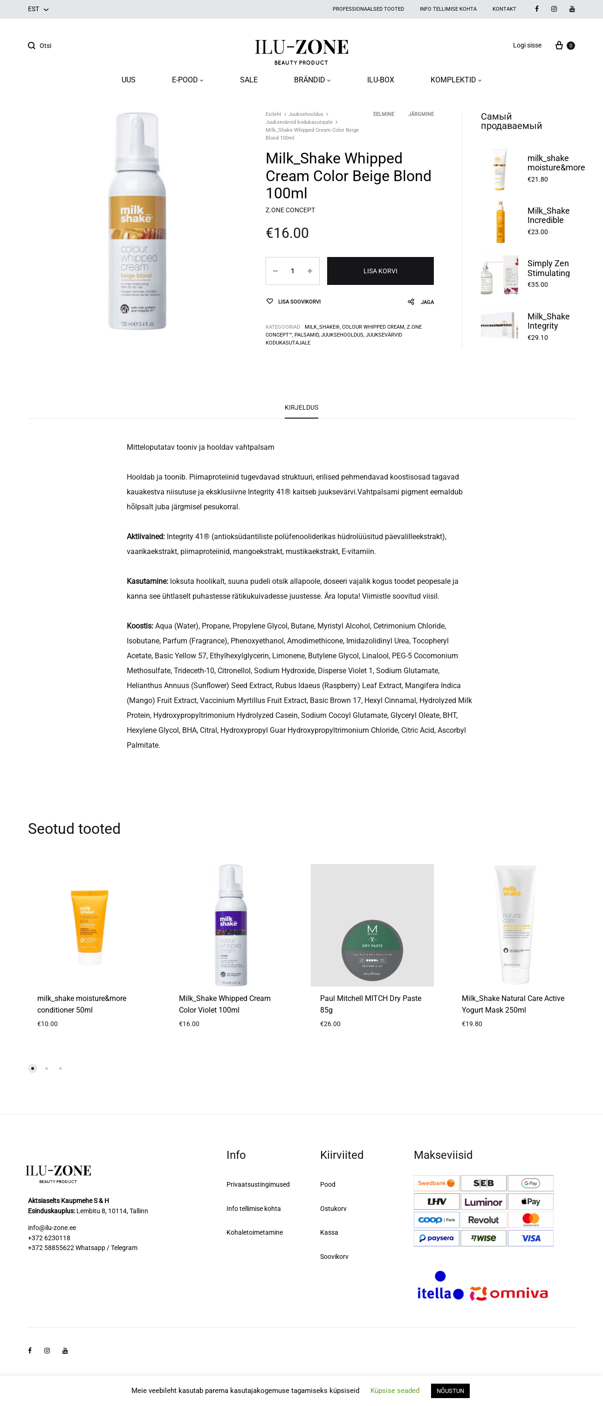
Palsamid (307, 335)
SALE (249, 79)
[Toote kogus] (293, 270)
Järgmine (421, 114)
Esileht (273, 114)
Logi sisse (527, 45)
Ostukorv (333, 1208)
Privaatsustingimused (258, 1184)
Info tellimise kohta (448, 9)
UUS (129, 79)
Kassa (329, 1232)
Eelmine (383, 114)
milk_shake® (322, 327)
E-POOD (188, 79)
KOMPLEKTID (456, 79)
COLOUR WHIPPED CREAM (373, 327)
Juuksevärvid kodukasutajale (299, 122)
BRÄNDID (312, 79)
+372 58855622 (51, 1247)
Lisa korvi (380, 271)
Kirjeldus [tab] (301, 407)
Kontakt (504, 9)
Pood (328, 1184)
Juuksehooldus (305, 114)
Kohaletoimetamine (254, 1232)
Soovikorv (334, 1256)
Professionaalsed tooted (368, 9)
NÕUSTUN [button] (450, 1390)
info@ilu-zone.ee (52, 1227)
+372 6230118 (49, 1238)
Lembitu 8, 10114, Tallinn (112, 1211)
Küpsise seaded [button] (394, 1390)
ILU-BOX (380, 79)
